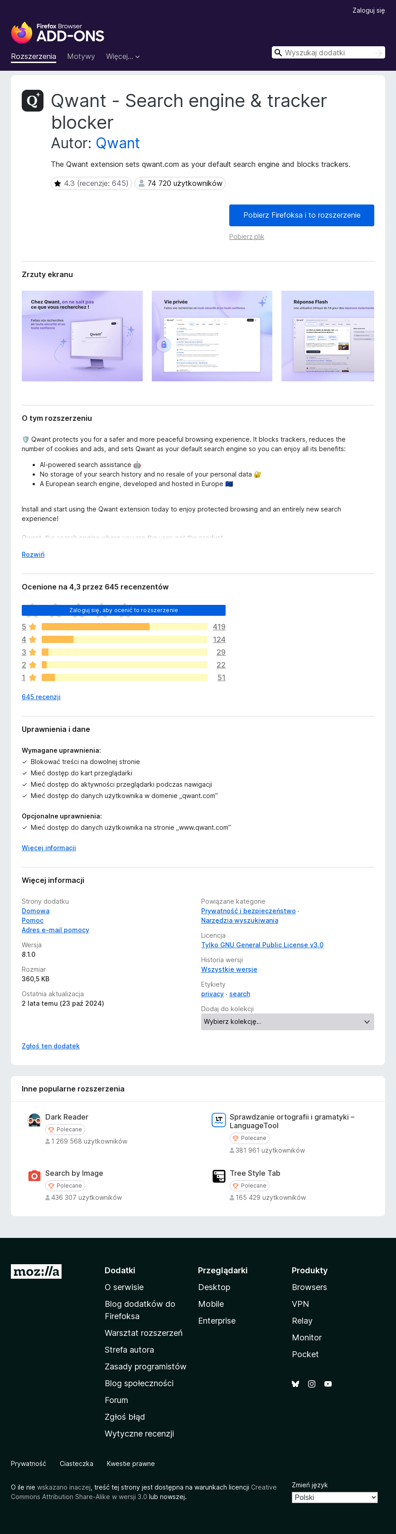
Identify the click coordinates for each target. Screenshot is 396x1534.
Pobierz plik (246, 236)
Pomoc (32, 920)
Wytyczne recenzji (139, 1433)
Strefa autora (129, 1349)
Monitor (307, 1337)
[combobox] (328, 52)
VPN (300, 1304)
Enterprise (217, 1320)
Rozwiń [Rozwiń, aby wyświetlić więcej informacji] (33, 554)
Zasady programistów (146, 1366)
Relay (302, 1320)
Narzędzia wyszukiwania (239, 920)
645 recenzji (41, 697)
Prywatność (28, 1463)
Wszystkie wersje (229, 969)
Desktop (214, 1287)
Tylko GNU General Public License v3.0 (262, 945)
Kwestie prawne (131, 1463)
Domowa (35, 911)
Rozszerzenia (33, 56)
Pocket (305, 1354)
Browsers (309, 1287)
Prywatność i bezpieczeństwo (248, 911)
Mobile (211, 1304)
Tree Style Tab (255, 1173)
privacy (212, 994)
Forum (116, 1400)
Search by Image (74, 1173)
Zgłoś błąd (125, 1417)
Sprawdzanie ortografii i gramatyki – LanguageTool (292, 1121)
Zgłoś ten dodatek (51, 1046)
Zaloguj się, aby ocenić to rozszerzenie (123, 610)
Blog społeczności (139, 1383)
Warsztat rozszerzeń (144, 1333)
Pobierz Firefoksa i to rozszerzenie (302, 214)
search (239, 994)
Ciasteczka (76, 1463)
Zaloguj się (369, 10)
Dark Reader (66, 1117)
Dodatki (120, 1270)
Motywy (81, 56)
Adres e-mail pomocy (55, 930)
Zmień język (310, 1485)
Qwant (118, 143)
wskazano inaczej (64, 1487)
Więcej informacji (49, 848)
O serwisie (124, 1287)
